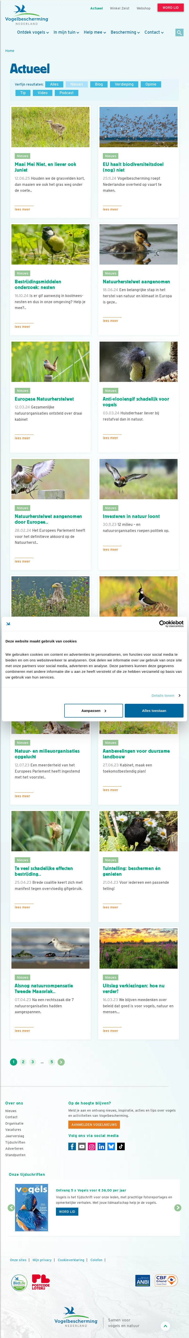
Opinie (150, 84)
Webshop (143, 8)
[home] (26, 15)
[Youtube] (82, 1146)
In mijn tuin (64, 32)
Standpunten (15, 1155)
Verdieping (124, 84)
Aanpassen (93, 710)
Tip (23, 93)
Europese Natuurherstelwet (44, 399)
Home (9, 51)
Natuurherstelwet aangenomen (136, 281)
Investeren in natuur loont (131, 516)
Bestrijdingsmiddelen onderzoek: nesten (38, 284)
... (42, 1062)
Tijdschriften (15, 1142)
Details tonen (163, 695)
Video (43, 93)
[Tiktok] (121, 1146)
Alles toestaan (154, 710)
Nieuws (76, 84)
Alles (54, 84)
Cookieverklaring (71, 1260)
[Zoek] (179, 33)
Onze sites (18, 1260)
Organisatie (14, 1123)
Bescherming (123, 32)
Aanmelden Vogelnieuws (94, 1125)
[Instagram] (91, 1146)
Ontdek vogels (31, 32)
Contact (152, 32)
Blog (99, 84)
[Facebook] (72, 1146)
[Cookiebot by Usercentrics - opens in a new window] (163, 624)
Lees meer (22, 209)
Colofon (96, 1260)
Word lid (67, 1212)
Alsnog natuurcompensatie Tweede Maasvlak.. (44, 988)
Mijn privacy (42, 1260)
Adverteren (14, 1148)
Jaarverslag (14, 1136)
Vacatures (13, 1130)
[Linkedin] (101, 1146)
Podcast (67, 93)
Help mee (93, 32)
